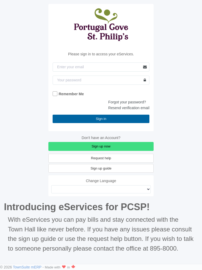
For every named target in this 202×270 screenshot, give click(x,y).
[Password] (101, 80)
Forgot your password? (127, 102)
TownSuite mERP (28, 267)
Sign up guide (101, 168)
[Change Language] (101, 189)
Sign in (101, 119)
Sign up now (101, 146)
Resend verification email (128, 108)
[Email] (101, 67)
